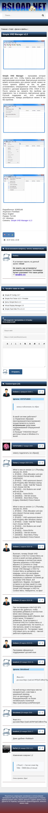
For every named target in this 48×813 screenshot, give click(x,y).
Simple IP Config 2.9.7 (12, 295)
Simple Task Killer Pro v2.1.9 (14, 309)
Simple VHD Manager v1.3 (21, 220)
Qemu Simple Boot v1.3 (13, 302)
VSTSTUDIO (17, 446)
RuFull (15, 748)
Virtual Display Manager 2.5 (14, 305)
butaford (16, 662)
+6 (8, 235)
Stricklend (16, 713)
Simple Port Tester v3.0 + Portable (16, 298)
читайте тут (20, 275)
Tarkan (15, 463)
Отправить (16, 372)
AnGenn (16, 392)
